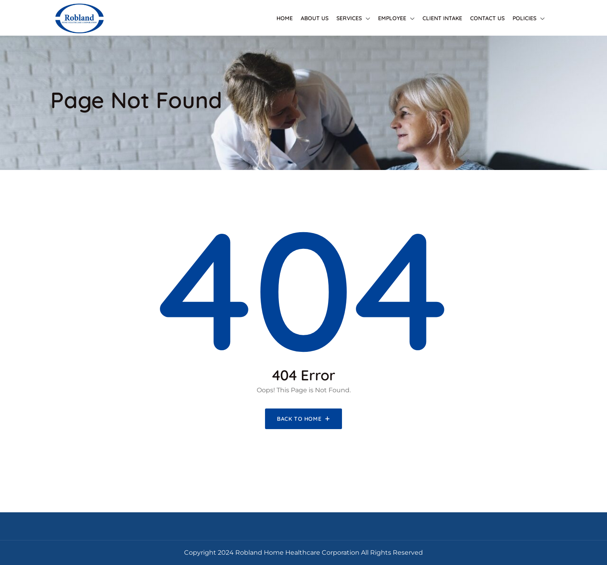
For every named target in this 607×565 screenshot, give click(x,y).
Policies (524, 18)
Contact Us (487, 18)
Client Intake (442, 18)
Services (349, 18)
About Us (314, 18)
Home (285, 18)
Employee (392, 18)
